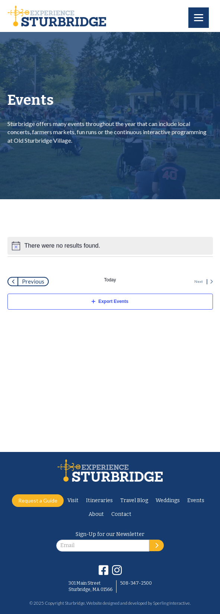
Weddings (168, 500)
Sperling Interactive (171, 603)
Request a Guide (37, 500)
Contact (121, 514)
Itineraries (99, 500)
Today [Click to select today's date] (110, 279)
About (96, 514)
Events (195, 500)
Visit (73, 500)
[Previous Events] (28, 281)
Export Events (110, 301)
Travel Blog (134, 500)
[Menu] (198, 17)
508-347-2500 (136, 583)
